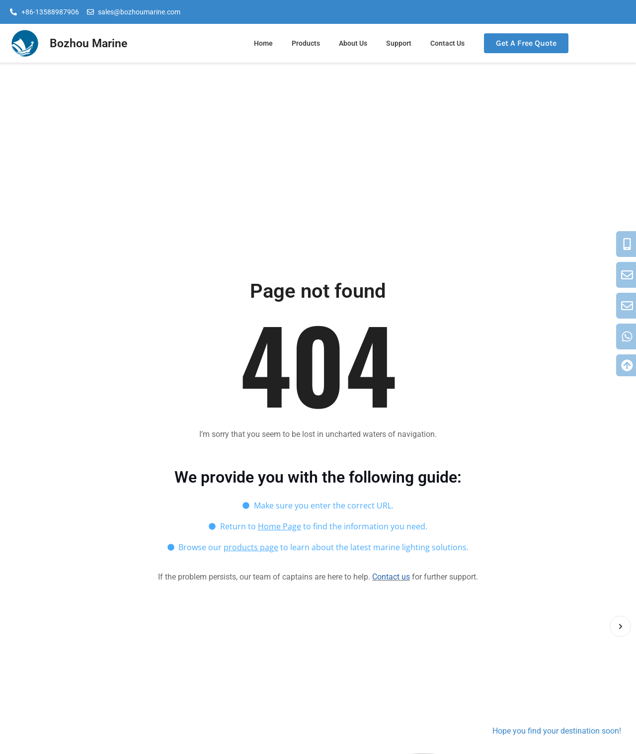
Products (306, 43)
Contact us (391, 577)
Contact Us (447, 43)
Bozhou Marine (88, 43)
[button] (620, 626)
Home (263, 43)
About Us (353, 43)
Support (398, 43)
